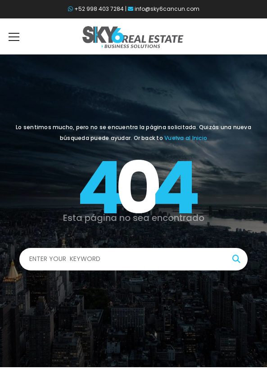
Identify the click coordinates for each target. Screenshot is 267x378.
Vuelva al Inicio (185, 138)
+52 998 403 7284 (99, 9)
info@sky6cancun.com (167, 9)
